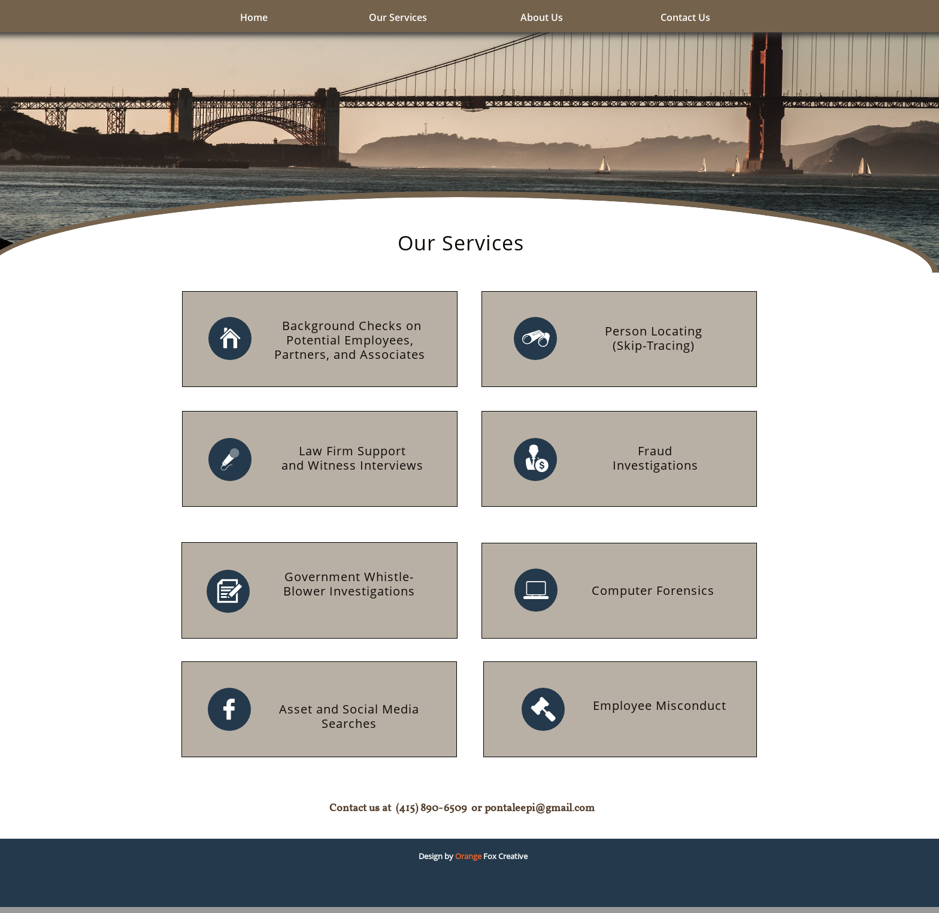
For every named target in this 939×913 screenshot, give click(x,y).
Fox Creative (504, 856)
